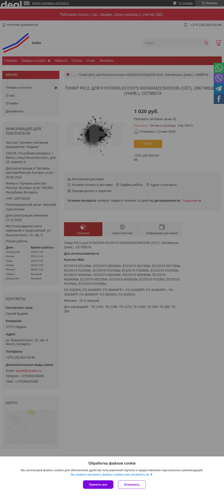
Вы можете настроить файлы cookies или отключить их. (110, 474)
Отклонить (132, 484)
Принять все (98, 484)
